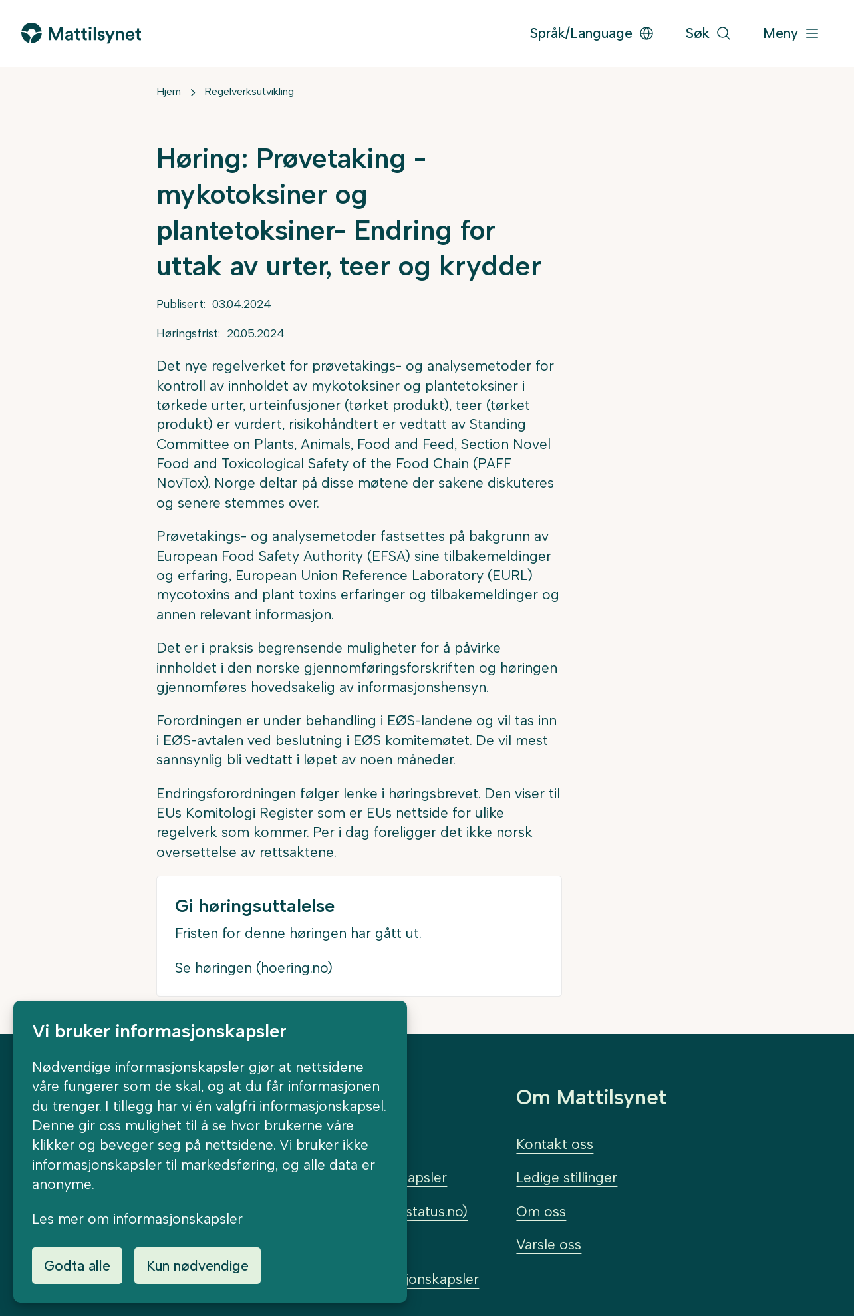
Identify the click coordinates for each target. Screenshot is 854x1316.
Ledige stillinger (566, 1177)
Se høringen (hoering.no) (254, 967)
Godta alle (77, 1265)
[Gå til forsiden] (81, 33)
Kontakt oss (554, 1144)
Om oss (541, 1211)
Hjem (168, 91)
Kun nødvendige (197, 1265)
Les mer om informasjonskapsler (137, 1218)
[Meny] (791, 33)
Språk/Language (592, 33)
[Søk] (708, 33)
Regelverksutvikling (249, 91)
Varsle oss (548, 1244)
